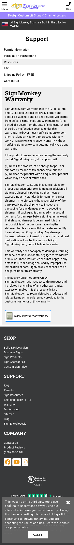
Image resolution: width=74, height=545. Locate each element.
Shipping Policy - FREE (19, 74)
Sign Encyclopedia (15, 423)
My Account (11, 409)
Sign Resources (13, 395)
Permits (9, 390)
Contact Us (11, 81)
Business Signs (13, 352)
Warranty (10, 404)
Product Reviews (14, 447)
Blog (7, 418)
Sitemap (9, 414)
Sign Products (13, 357)
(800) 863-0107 (13, 452)
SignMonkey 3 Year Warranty (27, 315)
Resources (11, 62)
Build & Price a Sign (16, 347)
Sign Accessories (14, 361)
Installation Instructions (20, 56)
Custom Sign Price (15, 366)
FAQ (6, 68)
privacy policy (19, 527)
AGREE (38, 534)
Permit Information (16, 49)
